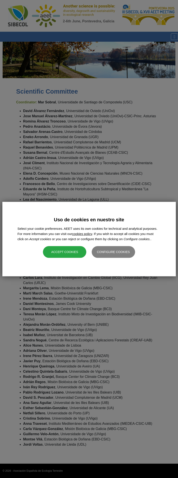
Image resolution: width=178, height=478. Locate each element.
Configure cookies (113, 252)
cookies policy (82, 234)
